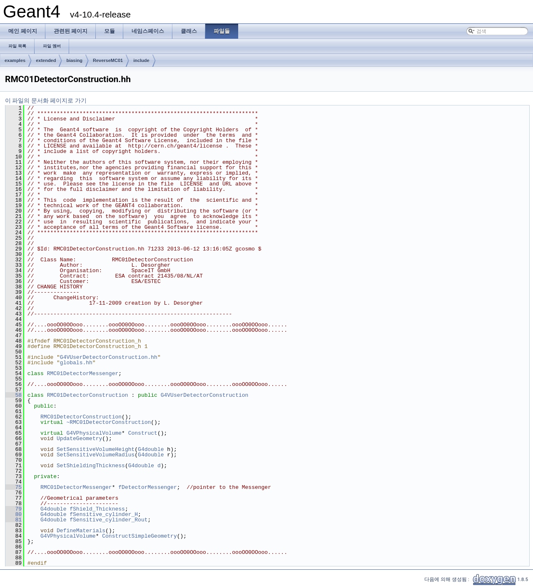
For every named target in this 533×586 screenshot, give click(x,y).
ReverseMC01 (108, 60)
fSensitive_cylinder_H (104, 514)
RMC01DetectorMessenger (83, 373)
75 (13, 487)
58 (13, 395)
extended (46, 60)
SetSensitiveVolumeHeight (95, 449)
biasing (74, 60)
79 (13, 509)
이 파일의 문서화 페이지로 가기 (46, 100)
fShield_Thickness (97, 509)
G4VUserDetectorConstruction (205, 395)
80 (13, 514)
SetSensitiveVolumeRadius (95, 454)
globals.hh (76, 362)
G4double (151, 449)
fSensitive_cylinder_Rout (108, 519)
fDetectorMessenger (147, 487)
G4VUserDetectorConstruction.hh (108, 357)
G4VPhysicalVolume (94, 433)
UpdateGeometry (79, 438)
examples (15, 60)
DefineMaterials (81, 530)
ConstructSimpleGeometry (139, 536)
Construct (142, 433)
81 (13, 519)
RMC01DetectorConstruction (87, 395)
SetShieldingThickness (91, 465)
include (141, 60)
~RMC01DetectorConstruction (108, 422)
